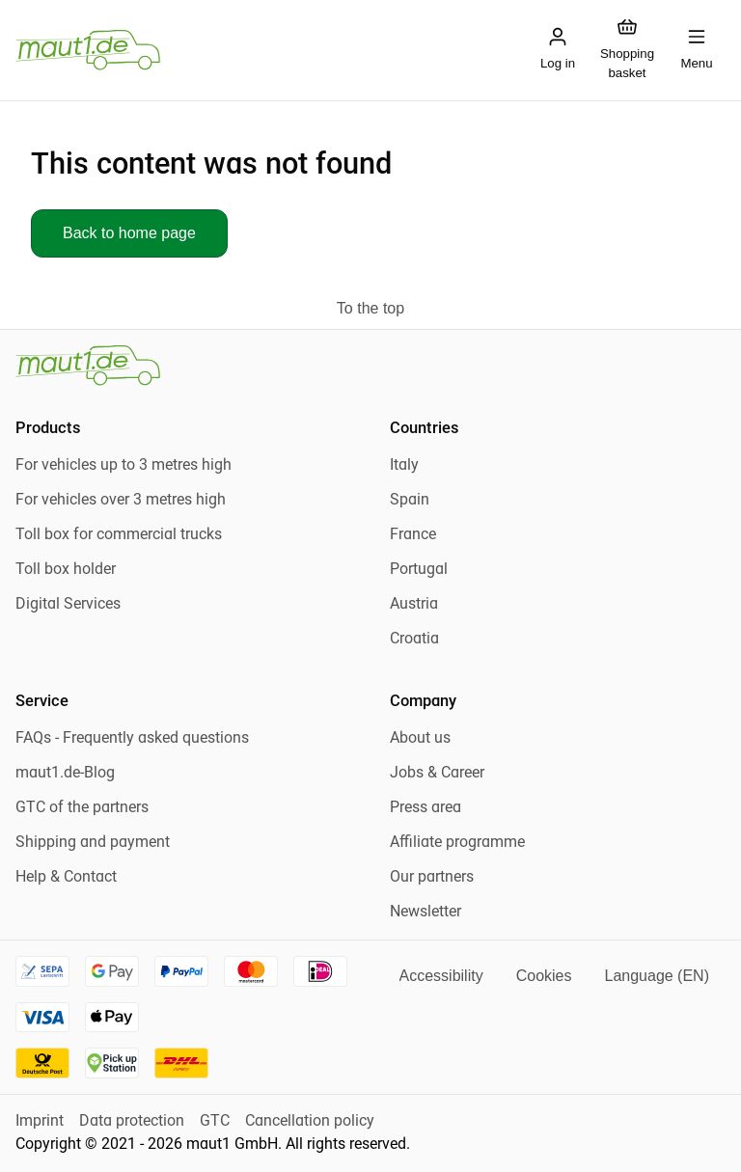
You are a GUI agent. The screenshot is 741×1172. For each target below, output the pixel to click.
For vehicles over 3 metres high (120, 500)
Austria (414, 605)
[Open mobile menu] (697, 50)
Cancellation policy (309, 1122)
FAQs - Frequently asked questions (132, 739)
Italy (404, 466)
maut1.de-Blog (65, 773)
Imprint (39, 1122)
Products (47, 429)
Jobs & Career (437, 773)
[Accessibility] (441, 976)
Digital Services (68, 605)
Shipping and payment (92, 843)
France (413, 535)
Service (42, 702)
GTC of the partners (82, 808)
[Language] (657, 976)
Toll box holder (65, 570)
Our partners (432, 878)
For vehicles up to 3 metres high (123, 466)
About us (420, 739)
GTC (215, 1122)
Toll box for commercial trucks (118, 535)
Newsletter (425, 912)
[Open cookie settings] (544, 976)
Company (423, 702)
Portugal (419, 570)
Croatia (414, 639)
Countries (424, 429)
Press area (425, 808)
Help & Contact (66, 878)
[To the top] (370, 308)
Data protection (131, 1122)
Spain (409, 500)
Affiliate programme (457, 843)
